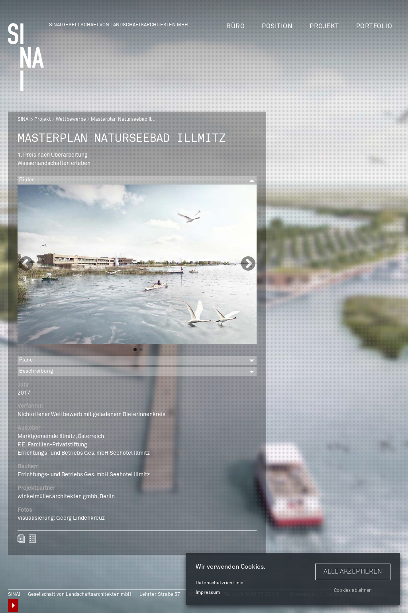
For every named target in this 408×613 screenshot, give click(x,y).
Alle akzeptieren (353, 571)
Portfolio (374, 26)
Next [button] (248, 264)
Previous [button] (26, 264)
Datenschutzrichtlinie (219, 583)
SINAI (23, 119)
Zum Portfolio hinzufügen (21, 538)
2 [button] (141, 350)
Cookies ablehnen (353, 590)
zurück (32, 538)
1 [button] (135, 350)
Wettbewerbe (71, 119)
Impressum (208, 592)
